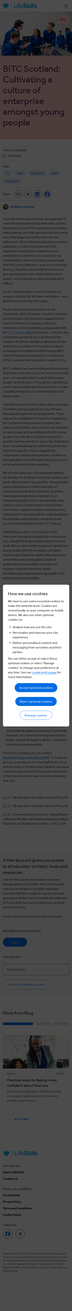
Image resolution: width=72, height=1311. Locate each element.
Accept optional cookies (36, 687)
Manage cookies (36, 715)
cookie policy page (44, 672)
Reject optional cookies (36, 701)
